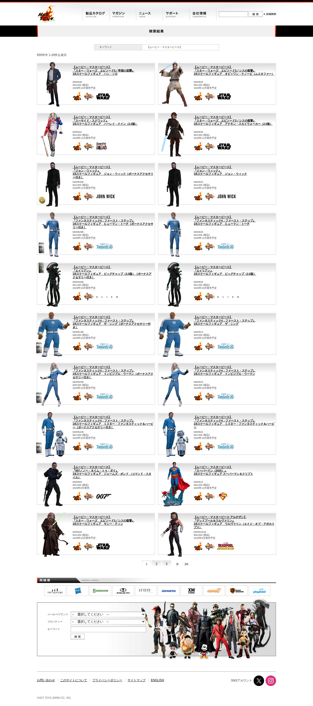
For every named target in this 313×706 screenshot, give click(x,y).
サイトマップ (137, 680)
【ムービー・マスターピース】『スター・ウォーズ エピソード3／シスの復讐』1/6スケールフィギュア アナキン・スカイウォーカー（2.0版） (233, 120)
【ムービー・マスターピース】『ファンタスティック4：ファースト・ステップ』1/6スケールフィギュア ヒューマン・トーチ (225, 220)
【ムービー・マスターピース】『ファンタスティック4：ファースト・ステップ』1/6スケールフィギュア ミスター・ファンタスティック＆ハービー (234, 422)
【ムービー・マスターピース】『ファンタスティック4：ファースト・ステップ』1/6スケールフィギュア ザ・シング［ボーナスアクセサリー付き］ (112, 322)
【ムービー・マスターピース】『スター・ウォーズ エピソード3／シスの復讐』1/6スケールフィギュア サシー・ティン (104, 520)
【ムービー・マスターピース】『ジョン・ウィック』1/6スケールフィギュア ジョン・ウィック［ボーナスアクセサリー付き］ (113, 172)
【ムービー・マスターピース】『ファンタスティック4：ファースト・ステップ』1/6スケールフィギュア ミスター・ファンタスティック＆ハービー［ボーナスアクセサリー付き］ (113, 422)
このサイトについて (73, 680)
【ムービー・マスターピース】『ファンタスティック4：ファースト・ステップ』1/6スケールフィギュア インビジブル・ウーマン (225, 370)
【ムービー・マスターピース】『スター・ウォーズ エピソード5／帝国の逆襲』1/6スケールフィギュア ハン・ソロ (104, 70)
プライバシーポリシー (107, 680)
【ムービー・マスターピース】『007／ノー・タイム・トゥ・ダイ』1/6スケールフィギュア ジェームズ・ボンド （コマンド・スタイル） (112, 472)
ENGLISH (157, 680)
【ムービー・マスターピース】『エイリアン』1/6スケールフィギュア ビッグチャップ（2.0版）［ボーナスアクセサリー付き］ (112, 272)
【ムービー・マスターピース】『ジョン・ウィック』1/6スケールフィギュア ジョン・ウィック (220, 170)
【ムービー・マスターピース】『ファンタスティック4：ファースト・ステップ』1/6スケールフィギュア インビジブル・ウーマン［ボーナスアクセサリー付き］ (113, 372)
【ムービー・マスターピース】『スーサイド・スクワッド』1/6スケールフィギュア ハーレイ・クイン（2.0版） (105, 120)
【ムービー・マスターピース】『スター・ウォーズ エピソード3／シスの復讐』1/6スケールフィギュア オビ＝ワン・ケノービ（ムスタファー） (234, 70)
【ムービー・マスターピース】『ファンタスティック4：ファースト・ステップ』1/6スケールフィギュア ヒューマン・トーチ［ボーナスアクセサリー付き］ (113, 222)
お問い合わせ (46, 680)
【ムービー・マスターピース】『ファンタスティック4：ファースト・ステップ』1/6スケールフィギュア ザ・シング (225, 320)
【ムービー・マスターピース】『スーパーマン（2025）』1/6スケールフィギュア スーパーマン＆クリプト (223, 470)
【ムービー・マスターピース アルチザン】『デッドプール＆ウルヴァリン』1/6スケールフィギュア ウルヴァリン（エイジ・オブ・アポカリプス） (234, 522)
